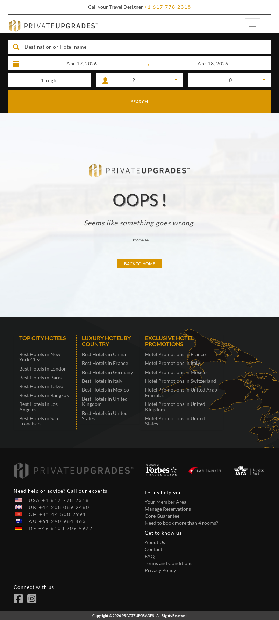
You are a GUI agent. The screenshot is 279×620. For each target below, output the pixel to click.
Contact (153, 549)
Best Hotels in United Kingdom (105, 401)
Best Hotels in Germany (107, 372)
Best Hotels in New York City (39, 356)
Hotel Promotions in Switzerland (180, 381)
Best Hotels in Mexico (105, 390)
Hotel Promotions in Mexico (176, 372)
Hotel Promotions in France (175, 354)
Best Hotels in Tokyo (41, 386)
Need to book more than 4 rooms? (181, 523)
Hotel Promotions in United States (175, 421)
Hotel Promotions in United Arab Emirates (181, 392)
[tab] (45, 341)
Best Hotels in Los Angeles (38, 406)
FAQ (150, 556)
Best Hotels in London (43, 369)
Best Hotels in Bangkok (44, 395)
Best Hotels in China (104, 354)
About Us (155, 542)
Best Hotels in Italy (102, 381)
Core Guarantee (162, 516)
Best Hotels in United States (105, 415)
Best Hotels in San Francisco (38, 421)
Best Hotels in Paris (40, 377)
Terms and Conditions (168, 563)
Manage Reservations (168, 509)
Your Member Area (165, 502)
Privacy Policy (160, 570)
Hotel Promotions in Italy (172, 363)
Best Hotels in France (105, 363)
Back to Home (139, 263)
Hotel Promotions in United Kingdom (175, 406)
